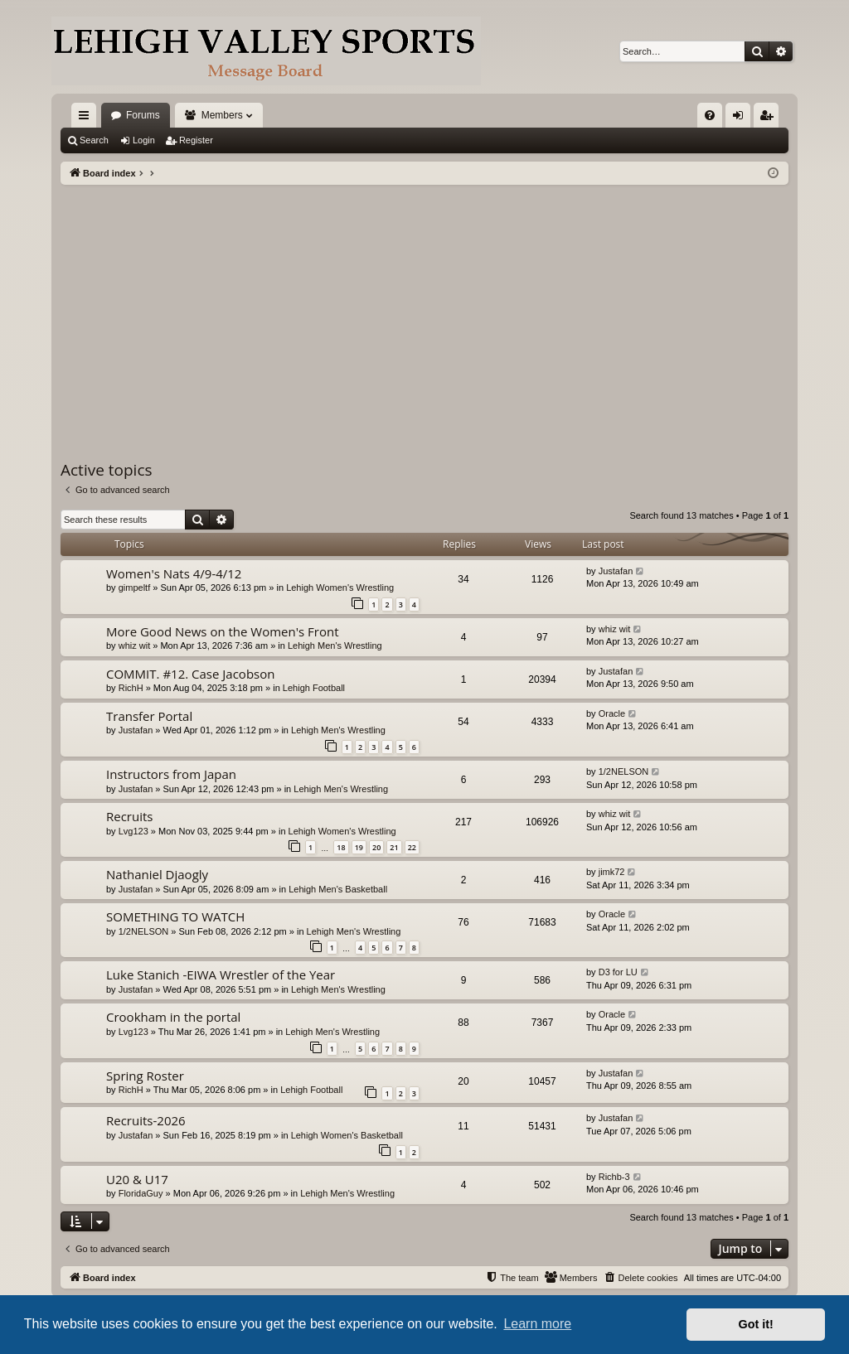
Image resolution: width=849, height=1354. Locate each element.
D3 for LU (618, 972)
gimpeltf (135, 587)
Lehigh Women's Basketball (347, 1135)
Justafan (616, 571)
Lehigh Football (314, 688)
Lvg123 (133, 831)
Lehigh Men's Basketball (338, 889)
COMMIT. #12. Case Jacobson (190, 673)
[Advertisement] (424, 309)
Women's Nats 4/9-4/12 (173, 573)
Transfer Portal (149, 716)
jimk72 (612, 872)
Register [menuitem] (770, 118)
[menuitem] (709, 115)
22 (412, 847)
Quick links (87, 118)
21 (394, 847)
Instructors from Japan (171, 774)
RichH (131, 688)
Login (144, 140)
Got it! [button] (756, 1324)
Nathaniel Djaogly (157, 874)
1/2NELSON (624, 771)
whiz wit (135, 645)
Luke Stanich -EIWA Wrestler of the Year (220, 974)
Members (222, 115)
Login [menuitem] (741, 118)
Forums (143, 115)
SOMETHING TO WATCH (175, 916)
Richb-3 (614, 1177)
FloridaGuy (141, 1193)
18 (341, 847)
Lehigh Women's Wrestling (340, 587)
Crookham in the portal (173, 1016)
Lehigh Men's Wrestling (335, 645)
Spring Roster (145, 1075)
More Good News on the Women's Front (222, 631)
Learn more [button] (537, 1324)
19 (359, 847)
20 (376, 847)
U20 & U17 (137, 1179)
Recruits (129, 816)
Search (94, 140)
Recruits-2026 (146, 1120)
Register (196, 140)
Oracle (612, 713)
